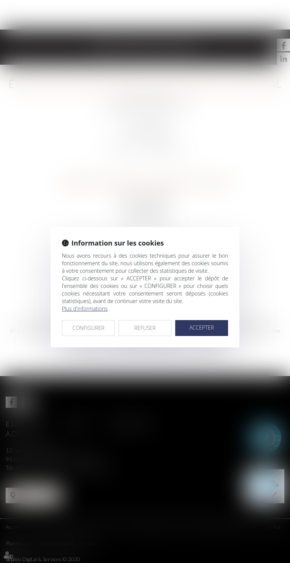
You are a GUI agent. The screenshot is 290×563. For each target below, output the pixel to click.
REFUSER (145, 327)
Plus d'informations (85, 308)
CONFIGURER (88, 327)
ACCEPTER (201, 327)
